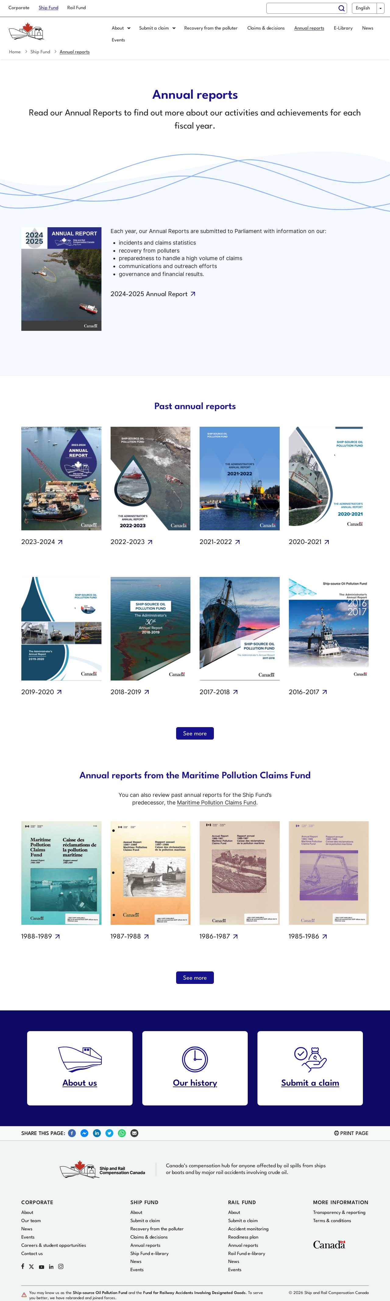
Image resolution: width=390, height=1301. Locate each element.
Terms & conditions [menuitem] (332, 1221)
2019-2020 (37, 692)
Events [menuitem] (118, 40)
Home (15, 52)
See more (195, 734)
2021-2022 (216, 542)
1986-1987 (215, 937)
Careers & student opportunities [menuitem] (53, 1245)
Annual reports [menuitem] (309, 28)
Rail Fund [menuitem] (76, 8)
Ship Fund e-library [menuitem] (149, 1254)
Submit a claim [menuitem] (157, 28)
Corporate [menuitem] (19, 8)
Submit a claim (310, 1083)
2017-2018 (215, 692)
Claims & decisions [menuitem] (266, 28)
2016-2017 (304, 692)
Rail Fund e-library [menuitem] (246, 1254)
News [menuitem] (367, 28)
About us (79, 1083)
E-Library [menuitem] (343, 28)
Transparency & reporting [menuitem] (339, 1213)
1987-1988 (126, 937)
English (363, 8)
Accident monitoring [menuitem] (248, 1229)
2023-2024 (38, 542)
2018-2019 (126, 692)
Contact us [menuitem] (32, 1254)
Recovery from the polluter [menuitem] (211, 28)
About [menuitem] (121, 28)
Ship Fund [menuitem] (48, 8)
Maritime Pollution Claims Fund (216, 802)
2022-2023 (128, 542)
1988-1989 (36, 937)
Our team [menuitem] (31, 1221)
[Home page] (53, 35)
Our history (195, 1083)
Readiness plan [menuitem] (243, 1237)
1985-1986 (304, 937)
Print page (354, 1133)
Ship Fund (40, 52)
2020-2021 (305, 542)
